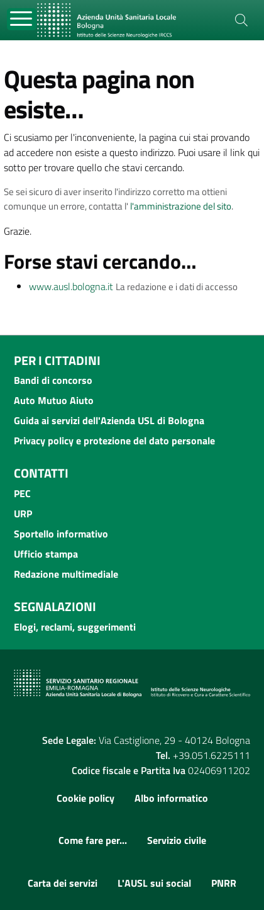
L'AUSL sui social (154, 882)
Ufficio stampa (46, 553)
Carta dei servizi (62, 882)
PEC (22, 493)
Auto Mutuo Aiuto (54, 400)
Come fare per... (92, 840)
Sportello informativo (61, 533)
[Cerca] (241, 20)
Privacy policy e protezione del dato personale (114, 440)
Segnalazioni (55, 606)
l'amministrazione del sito (180, 206)
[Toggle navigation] (21, 19)
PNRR (223, 882)
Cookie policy (85, 798)
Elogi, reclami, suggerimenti (75, 626)
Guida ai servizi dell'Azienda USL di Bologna (109, 420)
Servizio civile (176, 840)
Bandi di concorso (53, 380)
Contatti (41, 473)
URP (23, 513)
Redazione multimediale (66, 573)
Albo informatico (171, 798)
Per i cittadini (57, 360)
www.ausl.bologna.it (71, 286)
